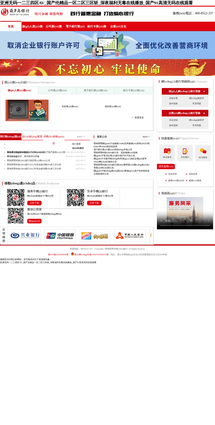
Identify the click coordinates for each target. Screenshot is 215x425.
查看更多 (138, 117)
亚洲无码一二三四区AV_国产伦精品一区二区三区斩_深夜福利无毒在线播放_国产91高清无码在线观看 (96, 3)
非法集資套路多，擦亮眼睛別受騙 (23, 156)
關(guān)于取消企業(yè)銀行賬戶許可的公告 (114, 155)
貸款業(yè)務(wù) (113, 106)
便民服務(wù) (166, 166)
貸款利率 (191, 174)
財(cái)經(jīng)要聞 (32, 136)
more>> (146, 136)
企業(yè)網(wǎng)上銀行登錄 (187, 113)
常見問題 (196, 103)
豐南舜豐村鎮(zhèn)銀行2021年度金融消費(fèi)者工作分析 (34, 164)
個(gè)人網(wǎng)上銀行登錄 (187, 91)
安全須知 (173, 120)
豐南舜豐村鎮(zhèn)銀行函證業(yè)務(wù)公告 (28, 160)
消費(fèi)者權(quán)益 (53, 140)
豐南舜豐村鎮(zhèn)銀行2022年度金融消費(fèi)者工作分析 (34, 168)
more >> (81, 136)
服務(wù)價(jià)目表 (174, 183)
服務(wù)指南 (193, 180)
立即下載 (34, 203)
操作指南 (173, 103)
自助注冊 (173, 98)
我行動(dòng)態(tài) (11, 136)
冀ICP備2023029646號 (58, 254)
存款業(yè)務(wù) (70, 106)
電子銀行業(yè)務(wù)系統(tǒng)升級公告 (113, 149)
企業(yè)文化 (118, 26)
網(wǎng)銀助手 (196, 98)
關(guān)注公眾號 (34, 221)
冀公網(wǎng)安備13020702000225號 (90, 254)
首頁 (11, 26)
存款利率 (170, 174)
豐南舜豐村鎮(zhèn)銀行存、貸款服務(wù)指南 (116, 152)
